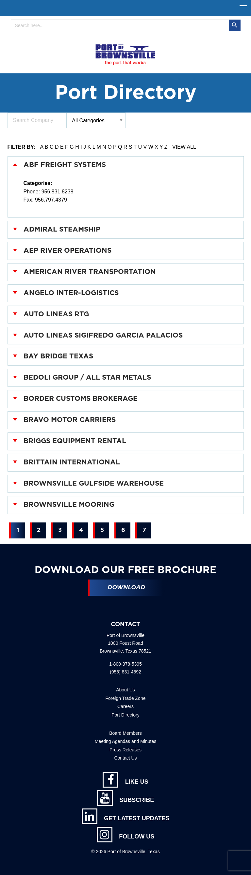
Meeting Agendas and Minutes (125, 741)
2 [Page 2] (39, 530)
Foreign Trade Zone (126, 698)
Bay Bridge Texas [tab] (58, 356)
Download (126, 588)
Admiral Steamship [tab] (62, 229)
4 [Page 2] (81, 530)
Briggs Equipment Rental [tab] (75, 441)
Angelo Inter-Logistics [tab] (71, 293)
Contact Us (125, 758)
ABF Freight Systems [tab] (65, 164)
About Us (125, 689)
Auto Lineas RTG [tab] (56, 314)
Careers (125, 706)
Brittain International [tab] (72, 462)
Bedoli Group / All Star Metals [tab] (87, 377)
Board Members (125, 733)
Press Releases (125, 749)
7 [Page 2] (144, 530)
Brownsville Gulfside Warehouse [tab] (94, 483)
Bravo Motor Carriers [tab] (70, 419)
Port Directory (125, 714)
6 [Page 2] (123, 530)
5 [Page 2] (102, 530)
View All (184, 147)
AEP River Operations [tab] (67, 250)
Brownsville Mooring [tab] (69, 504)
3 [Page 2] (60, 530)
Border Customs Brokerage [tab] (81, 398)
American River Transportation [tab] (90, 271)
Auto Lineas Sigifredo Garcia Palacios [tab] (103, 335)
